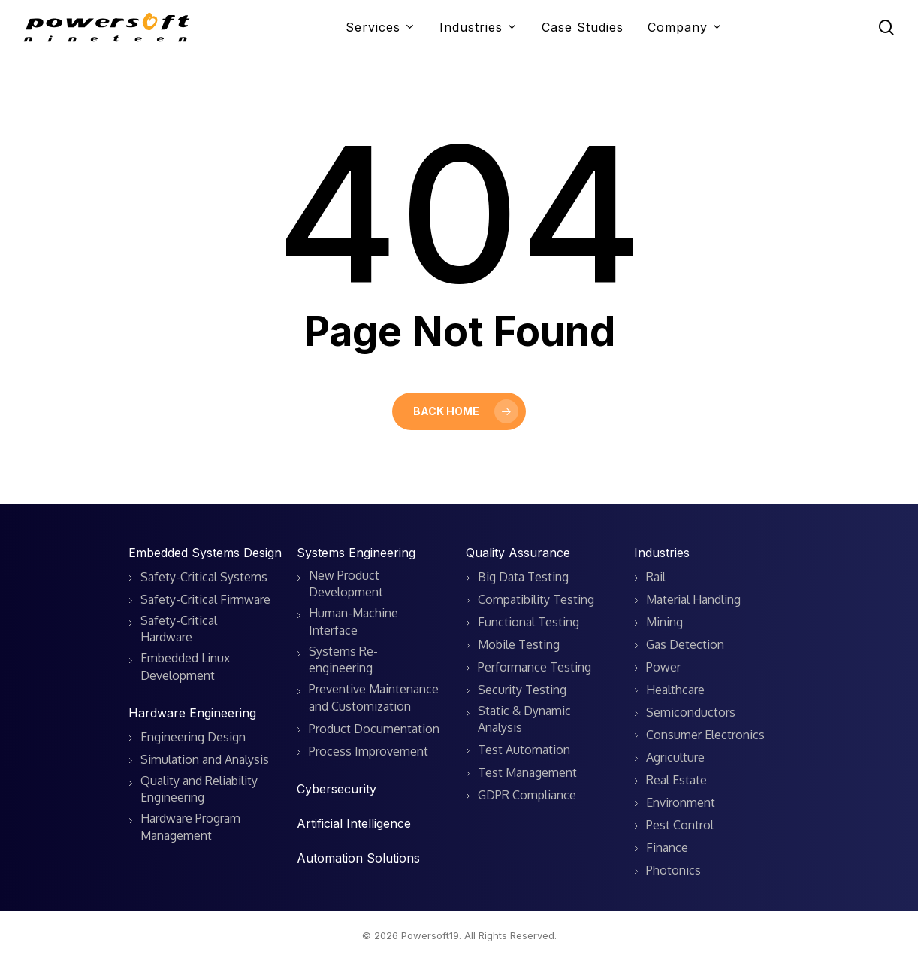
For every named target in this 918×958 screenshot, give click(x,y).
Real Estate (676, 779)
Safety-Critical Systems (203, 576)
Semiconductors (690, 712)
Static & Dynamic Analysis (524, 719)
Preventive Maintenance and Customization (374, 697)
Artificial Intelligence (354, 823)
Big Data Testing (523, 576)
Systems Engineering (356, 552)
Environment (680, 802)
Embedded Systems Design (205, 552)
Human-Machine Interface (353, 621)
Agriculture (675, 757)
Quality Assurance (518, 552)
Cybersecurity (336, 788)
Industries (662, 552)
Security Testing (522, 689)
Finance (667, 847)
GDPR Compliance (527, 794)
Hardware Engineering (192, 712)
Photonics (673, 870)
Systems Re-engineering (343, 659)
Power (663, 667)
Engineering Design (193, 736)
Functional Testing (528, 621)
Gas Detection (685, 644)
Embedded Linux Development (185, 666)
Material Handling (693, 599)
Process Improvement (368, 751)
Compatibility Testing (536, 599)
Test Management (527, 772)
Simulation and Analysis (204, 759)
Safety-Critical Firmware (205, 599)
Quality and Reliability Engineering (199, 789)
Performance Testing (534, 667)
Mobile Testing (519, 644)
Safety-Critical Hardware (178, 628)
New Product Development (346, 583)
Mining (664, 621)
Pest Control (680, 824)
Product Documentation (374, 728)
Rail (656, 576)
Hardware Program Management (190, 826)
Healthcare (675, 689)
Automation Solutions (358, 858)
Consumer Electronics (705, 734)
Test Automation (524, 749)
